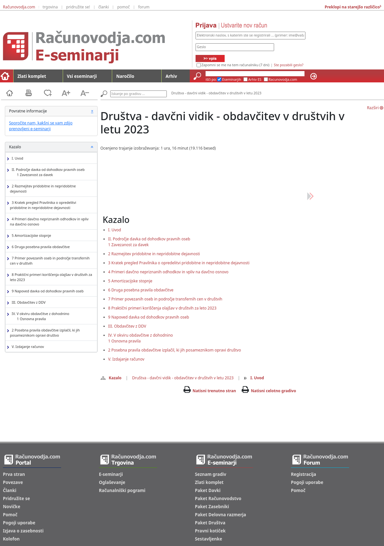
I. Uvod (16, 158)
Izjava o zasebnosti (23, 531)
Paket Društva (210, 523)
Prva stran (14, 474)
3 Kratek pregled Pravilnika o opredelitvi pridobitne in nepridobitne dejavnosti (43, 205)
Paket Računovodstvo (218, 498)
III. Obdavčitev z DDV (28, 302)
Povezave (13, 482)
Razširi (375, 107)
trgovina (50, 7)
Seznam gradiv (210, 474)
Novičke (11, 506)
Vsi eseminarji (82, 76)
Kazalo (111, 378)
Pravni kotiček (210, 531)
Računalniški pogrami (122, 490)
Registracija (303, 474)
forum (143, 7)
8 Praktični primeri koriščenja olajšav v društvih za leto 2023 (51, 277)
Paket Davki (207, 490)
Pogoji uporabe (19, 523)
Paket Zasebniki (212, 506)
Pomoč (10, 515)
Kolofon (11, 539)
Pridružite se (16, 498)
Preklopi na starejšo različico (352, 7)
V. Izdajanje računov (27, 346)
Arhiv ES (254, 79)
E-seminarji (111, 474)
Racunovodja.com (283, 79)
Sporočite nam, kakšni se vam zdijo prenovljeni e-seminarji (40, 125)
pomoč (123, 7)
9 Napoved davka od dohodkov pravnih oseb (47, 291)
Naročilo (125, 76)
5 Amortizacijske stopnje (30, 235)
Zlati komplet (31, 76)
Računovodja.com (19, 7)
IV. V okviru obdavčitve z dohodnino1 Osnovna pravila (140, 338)
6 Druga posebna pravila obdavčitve (40, 247)
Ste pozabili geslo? (288, 65)
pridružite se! (78, 7)
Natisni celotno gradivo (273, 391)
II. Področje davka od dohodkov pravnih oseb (47, 172)
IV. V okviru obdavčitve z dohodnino (39, 316)
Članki (9, 490)
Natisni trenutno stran (214, 391)
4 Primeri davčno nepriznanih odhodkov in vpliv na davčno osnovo (49, 221)
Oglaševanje (112, 482)
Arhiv (171, 76)
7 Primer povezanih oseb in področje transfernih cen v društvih (50, 261)
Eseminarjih (231, 79)
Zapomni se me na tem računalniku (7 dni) (235, 65)
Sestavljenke (208, 539)
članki (103, 7)
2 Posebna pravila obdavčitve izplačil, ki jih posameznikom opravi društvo (45, 333)
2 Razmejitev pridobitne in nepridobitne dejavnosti (43, 189)
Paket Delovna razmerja (220, 515)
